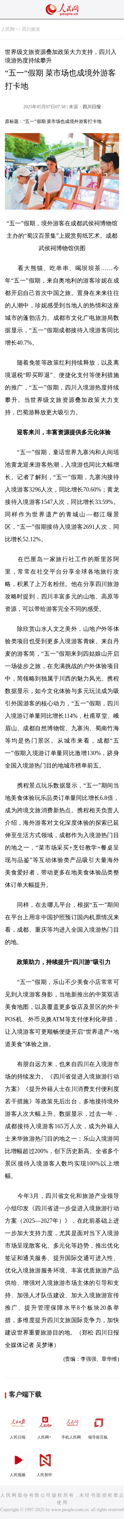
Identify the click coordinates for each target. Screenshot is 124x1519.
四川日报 (92, 106)
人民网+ (45, 1425)
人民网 (8, 29)
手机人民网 (71, 1425)
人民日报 (18, 1425)
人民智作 (45, 1463)
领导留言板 (98, 1425)
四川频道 (31, 29)
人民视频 (18, 1463)
